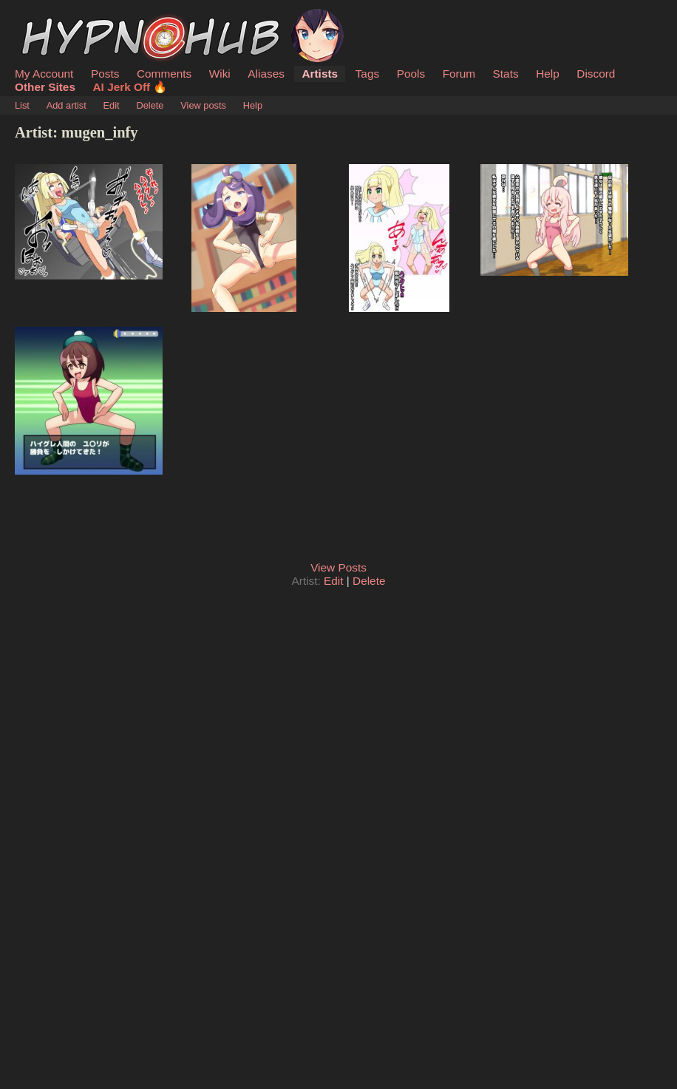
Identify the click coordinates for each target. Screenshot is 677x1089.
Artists (320, 73)
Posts (105, 73)
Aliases (266, 73)
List (22, 105)
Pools (411, 73)
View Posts (338, 567)
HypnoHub (55, 17)
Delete (149, 105)
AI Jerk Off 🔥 (130, 87)
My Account (44, 73)
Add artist (66, 105)
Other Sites (45, 87)
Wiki (220, 73)
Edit (111, 105)
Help (547, 73)
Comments (164, 73)
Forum (459, 73)
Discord (595, 73)
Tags (367, 73)
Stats (506, 73)
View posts (203, 105)
